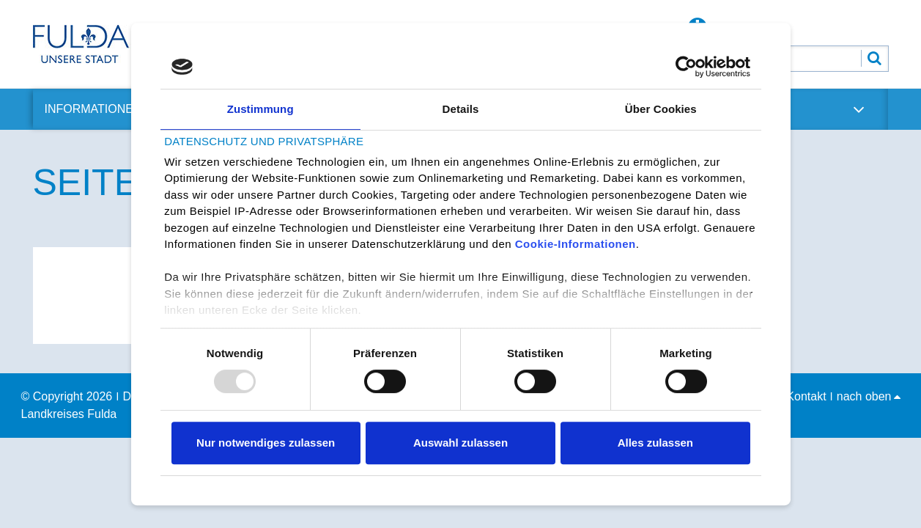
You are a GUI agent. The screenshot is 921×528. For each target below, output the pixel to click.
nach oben (868, 396)
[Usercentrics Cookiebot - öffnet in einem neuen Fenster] (686, 67)
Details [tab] (461, 109)
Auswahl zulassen (460, 442)
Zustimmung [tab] (260, 109)
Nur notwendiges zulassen (265, 442)
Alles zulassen (655, 442)
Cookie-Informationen (575, 244)
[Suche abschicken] (875, 58)
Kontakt (806, 396)
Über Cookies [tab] (661, 109)
